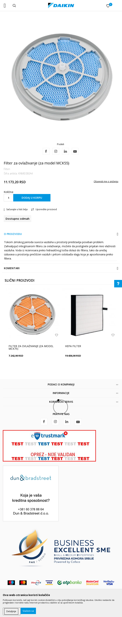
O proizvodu (13, 234)
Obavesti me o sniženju (106, 181)
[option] (61, 79)
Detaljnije (11, 611)
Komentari (12, 268)
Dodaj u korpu (32, 197)
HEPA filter (73, 346)
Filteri (7, 169)
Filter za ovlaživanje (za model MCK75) (31, 347)
